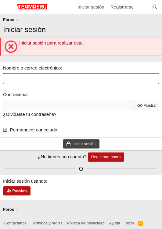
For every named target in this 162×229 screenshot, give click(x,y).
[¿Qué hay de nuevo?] (143, 7)
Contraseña (15, 94)
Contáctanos (15, 223)
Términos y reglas (47, 223)
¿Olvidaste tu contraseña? (29, 114)
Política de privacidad (86, 223)
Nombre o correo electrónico (32, 67)
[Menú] (8, 7)
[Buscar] (155, 7)
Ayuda (114, 223)
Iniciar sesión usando (24, 181)
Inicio (129, 223)
